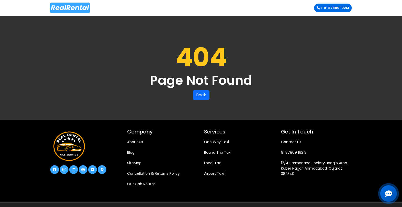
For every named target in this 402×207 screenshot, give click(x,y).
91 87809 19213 (293, 152)
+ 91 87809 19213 (333, 7)
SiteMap (134, 162)
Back (201, 95)
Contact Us (291, 141)
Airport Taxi (214, 173)
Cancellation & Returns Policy (153, 173)
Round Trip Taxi (217, 152)
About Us (135, 141)
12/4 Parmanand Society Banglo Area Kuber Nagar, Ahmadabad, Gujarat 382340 (314, 168)
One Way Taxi (216, 141)
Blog (131, 152)
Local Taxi (213, 162)
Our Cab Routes (141, 184)
